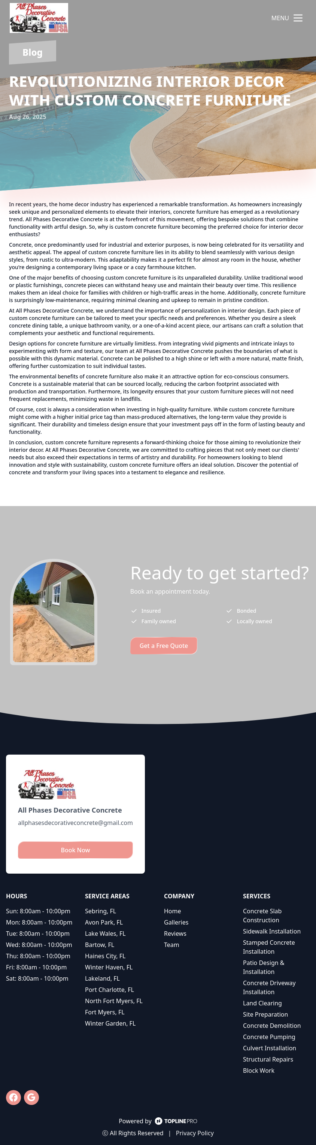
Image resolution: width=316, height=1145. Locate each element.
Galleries (176, 922)
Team (171, 945)
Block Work (258, 1070)
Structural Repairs (268, 1059)
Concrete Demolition (272, 1025)
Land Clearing (262, 1003)
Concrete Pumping (269, 1037)
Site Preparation (265, 1014)
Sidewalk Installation (272, 931)
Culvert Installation (269, 1048)
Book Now (75, 850)
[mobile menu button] (298, 18)
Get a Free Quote (164, 646)
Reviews (175, 933)
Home (172, 911)
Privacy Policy (195, 1133)
